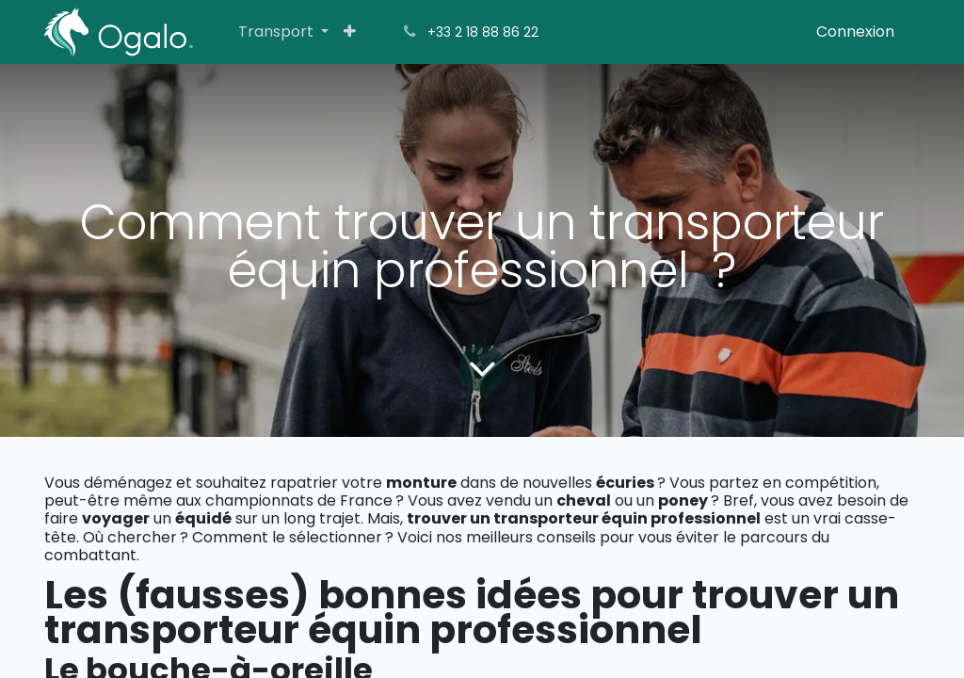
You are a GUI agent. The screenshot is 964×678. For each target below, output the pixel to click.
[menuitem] (283, 31)
